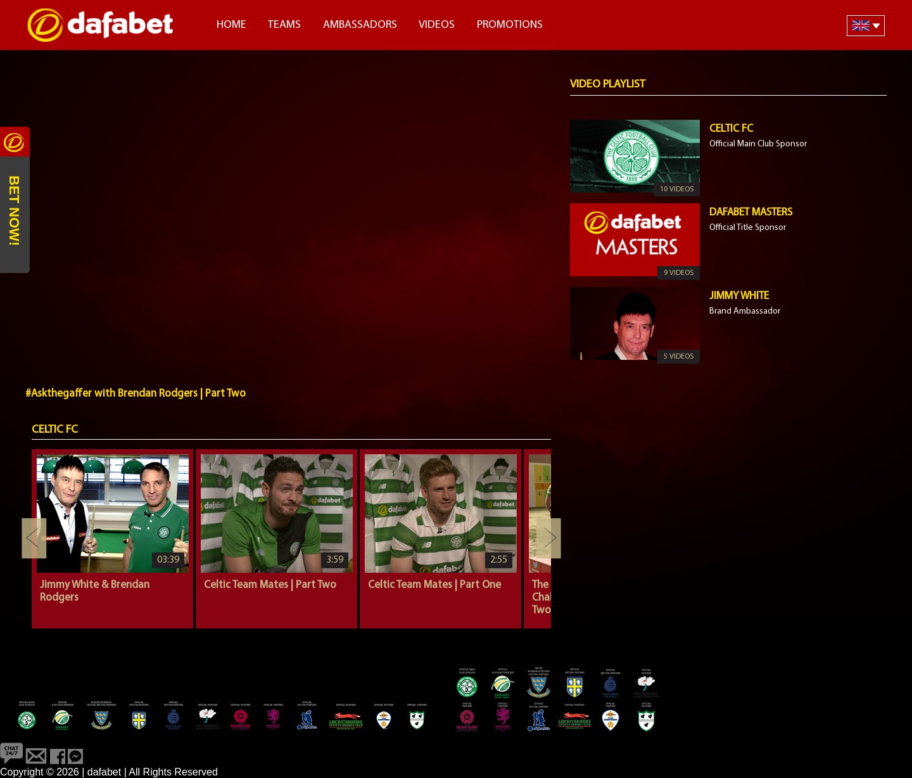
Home (231, 25)
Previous (34, 538)
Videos (437, 25)
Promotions (510, 25)
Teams (284, 25)
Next (548, 538)
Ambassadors (360, 25)
